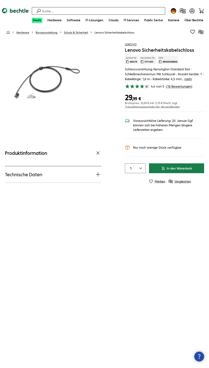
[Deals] (37, 20)
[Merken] (157, 181)
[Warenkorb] (202, 11)
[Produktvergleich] (183, 11)
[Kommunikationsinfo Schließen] (199, 356)
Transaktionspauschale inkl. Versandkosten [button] (152, 106)
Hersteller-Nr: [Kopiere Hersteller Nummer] (147, 64)
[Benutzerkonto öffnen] (192, 11)
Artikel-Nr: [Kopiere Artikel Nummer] (131, 64)
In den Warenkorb (176, 168)
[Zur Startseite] (15, 14)
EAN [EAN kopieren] (168, 64)
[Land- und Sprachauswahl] (173, 10)
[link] (114, 37)
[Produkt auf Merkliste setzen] (192, 36)
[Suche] (103, 11)
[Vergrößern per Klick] (45, 86)
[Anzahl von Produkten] (130, 168)
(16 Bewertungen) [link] (179, 86)
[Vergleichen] (201, 36)
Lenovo (131, 49)
